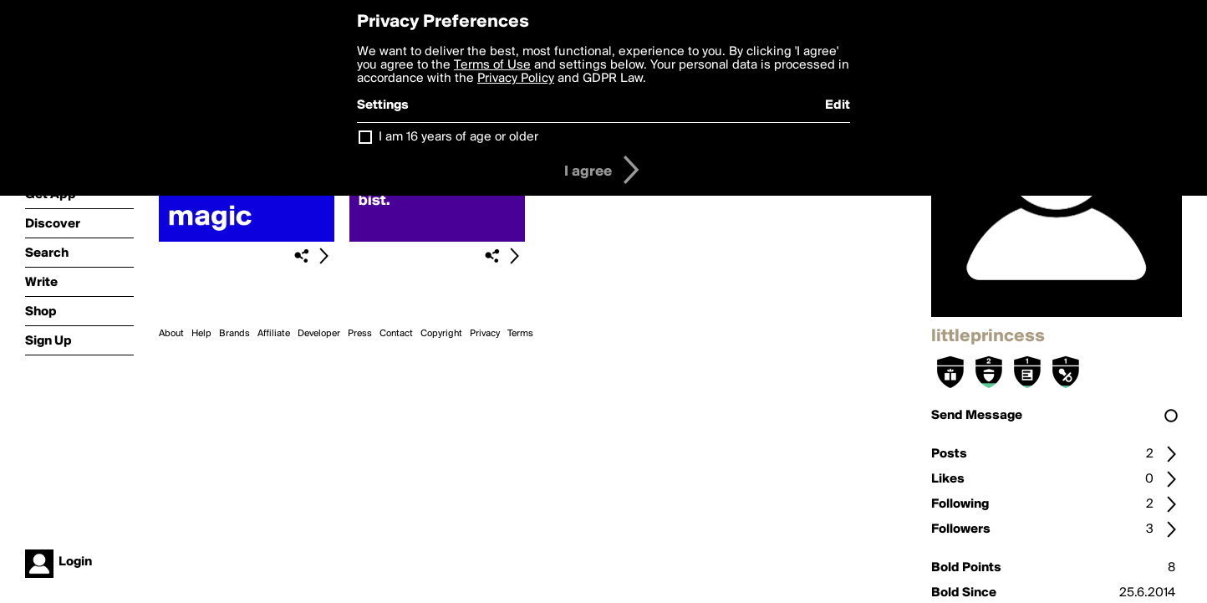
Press (360, 334)
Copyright (441, 334)
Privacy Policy (515, 78)
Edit (837, 105)
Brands (234, 334)
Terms (520, 334)
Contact (396, 334)
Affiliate (273, 334)
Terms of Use (492, 65)
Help (201, 334)
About (171, 334)
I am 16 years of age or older (458, 137)
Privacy (485, 334)
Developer (319, 334)
